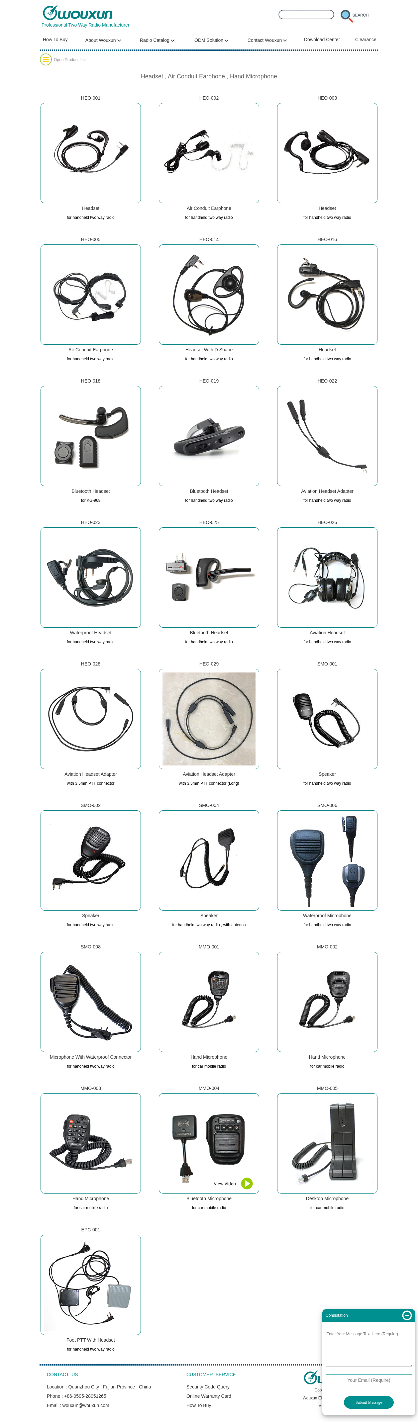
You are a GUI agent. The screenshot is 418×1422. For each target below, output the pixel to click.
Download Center (322, 39)
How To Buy (55, 39)
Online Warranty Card (208, 1396)
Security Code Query (208, 1386)
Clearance (365, 39)
